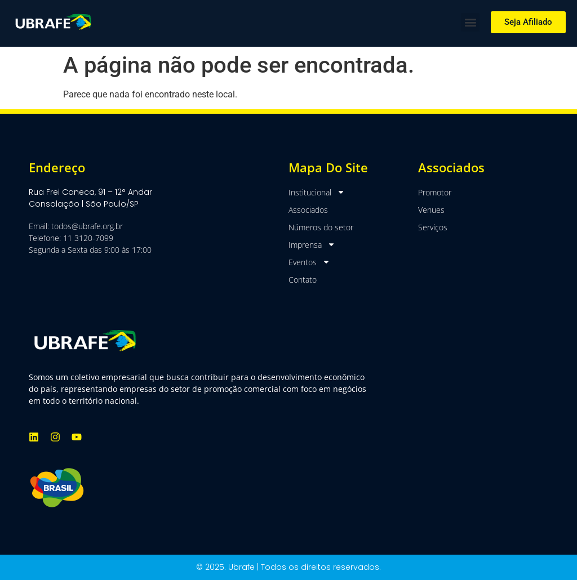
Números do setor (320, 227)
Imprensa (311, 245)
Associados (308, 209)
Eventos (309, 262)
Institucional (316, 192)
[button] (470, 22)
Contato (302, 279)
